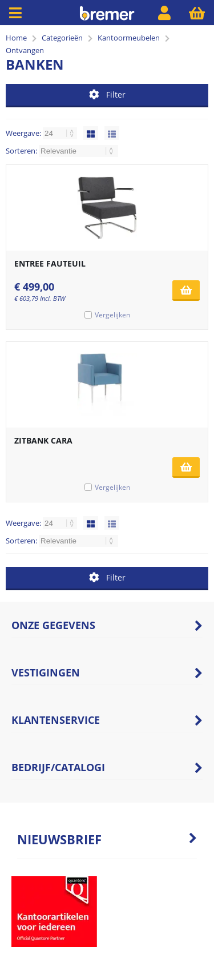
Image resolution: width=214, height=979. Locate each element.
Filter (107, 94)
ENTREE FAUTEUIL (50, 263)
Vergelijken (112, 315)
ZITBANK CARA (43, 440)
